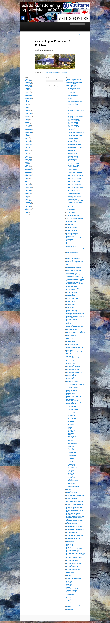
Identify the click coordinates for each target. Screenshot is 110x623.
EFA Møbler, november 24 (71, 310)
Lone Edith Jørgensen (73, 462)
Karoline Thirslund (72, 452)
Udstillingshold (52, 29)
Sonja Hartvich (69, 581)
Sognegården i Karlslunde (73, 197)
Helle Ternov (70, 434)
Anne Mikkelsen (71, 408)
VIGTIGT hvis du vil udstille (41, 29)
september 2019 (28, 174)
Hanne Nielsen (71, 433)
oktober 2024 (28, 97)
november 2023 (28, 113)
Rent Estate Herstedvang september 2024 (75, 554)
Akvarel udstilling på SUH (71, 212)
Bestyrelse (53, 23)
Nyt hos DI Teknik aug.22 (71, 523)
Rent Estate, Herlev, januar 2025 (73, 569)
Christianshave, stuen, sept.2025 (73, 282)
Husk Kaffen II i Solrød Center (74, 151)
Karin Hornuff (71, 451)
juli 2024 (27, 101)
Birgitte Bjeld (71, 421)
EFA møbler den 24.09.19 (73, 119)
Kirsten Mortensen (72, 455)
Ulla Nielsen (70, 482)
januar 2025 (27, 92)
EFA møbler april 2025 (71, 299)
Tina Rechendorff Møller (71, 591)
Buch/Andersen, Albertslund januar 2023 (75, 261)
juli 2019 (27, 177)
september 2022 (28, 132)
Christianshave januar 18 (71, 273)
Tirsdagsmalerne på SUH (71, 594)
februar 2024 (28, 108)
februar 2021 (28, 157)
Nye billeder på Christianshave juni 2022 (75, 516)
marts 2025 (27, 91)
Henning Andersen (72, 436)
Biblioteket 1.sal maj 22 (71, 234)
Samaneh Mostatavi (72, 474)
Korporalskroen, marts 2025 (72, 381)
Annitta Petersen (71, 415)
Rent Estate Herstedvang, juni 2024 (74, 556)
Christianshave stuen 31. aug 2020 (75, 116)
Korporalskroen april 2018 (73, 163)
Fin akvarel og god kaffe (71, 329)
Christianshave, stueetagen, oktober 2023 (75, 279)
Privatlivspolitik (34, 23)
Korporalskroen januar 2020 (74, 166)
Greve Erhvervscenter (72, 145)
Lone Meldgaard (71, 464)
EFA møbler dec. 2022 (71, 302)
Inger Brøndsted (71, 439)
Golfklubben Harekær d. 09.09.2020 (75, 142)
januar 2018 (27, 202)
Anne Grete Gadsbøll (72, 406)
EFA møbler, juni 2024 (71, 308)
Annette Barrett (71, 412)
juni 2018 (27, 194)
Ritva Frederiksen (70, 576)
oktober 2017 (28, 206)
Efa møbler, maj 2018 (72, 128)
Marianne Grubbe (71, 465)
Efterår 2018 (70, 131)
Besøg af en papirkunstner (73, 486)
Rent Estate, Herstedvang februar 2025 (74, 573)
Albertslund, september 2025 (72, 215)
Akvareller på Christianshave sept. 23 (74, 214)
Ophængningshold (70, 541)
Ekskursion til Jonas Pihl (71, 319)
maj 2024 (27, 104)
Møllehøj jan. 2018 (70, 491)
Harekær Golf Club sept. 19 (74, 148)
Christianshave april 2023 (71, 271)
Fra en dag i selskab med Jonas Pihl (76, 384)
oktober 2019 (28, 172)
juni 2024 (27, 103)
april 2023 (27, 122)
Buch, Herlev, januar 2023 (71, 260)
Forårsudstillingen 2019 (73, 140)
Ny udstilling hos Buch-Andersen (75, 178)
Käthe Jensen (71, 453)
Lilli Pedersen (71, 458)
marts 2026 (27, 79)
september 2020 (28, 160)
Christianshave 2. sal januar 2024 (73, 270)
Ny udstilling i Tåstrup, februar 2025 (74, 507)
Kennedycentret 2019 (72, 159)
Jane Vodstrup (69, 354)
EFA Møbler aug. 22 (70, 301)
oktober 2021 (28, 147)
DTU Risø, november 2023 (72, 298)
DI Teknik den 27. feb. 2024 (72, 291)
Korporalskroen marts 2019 (74, 169)
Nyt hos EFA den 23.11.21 (71, 525)
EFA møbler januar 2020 (73, 125)
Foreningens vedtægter (43, 23)
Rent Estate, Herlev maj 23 (72, 566)
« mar (49, 90)
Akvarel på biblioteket (71, 211)
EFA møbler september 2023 (72, 305)
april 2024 (27, 105)
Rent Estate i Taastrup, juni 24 (72, 560)
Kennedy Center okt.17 (73, 156)
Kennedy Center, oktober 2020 (74, 157)
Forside (27, 23)
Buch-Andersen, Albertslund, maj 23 (74, 258)
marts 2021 (27, 156)
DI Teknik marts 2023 (70, 289)
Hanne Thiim (69, 339)
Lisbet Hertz (69, 391)
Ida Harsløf (70, 437)
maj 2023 (27, 120)
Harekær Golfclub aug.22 (71, 342)
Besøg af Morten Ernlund (71, 230)
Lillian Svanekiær (70, 388)
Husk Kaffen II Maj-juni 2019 (74, 153)
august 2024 (28, 100)
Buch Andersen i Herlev (73, 95)
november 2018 (28, 188)
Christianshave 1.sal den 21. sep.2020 (76, 110)
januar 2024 (27, 110)
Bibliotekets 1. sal (70, 236)
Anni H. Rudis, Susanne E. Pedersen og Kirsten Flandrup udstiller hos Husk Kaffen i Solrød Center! (74, 220)
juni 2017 (27, 212)
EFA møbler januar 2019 (73, 123)
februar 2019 (28, 184)
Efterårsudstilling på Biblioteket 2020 (76, 134)
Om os (67, 539)
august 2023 (28, 117)
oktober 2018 (28, 190)
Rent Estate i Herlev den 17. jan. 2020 (76, 194)
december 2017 (28, 203)
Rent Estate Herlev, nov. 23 (72, 551)
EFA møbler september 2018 (74, 126)
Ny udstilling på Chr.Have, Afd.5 (73, 513)
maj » (60, 90)
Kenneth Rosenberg (70, 363)
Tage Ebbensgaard (72, 477)
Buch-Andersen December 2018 (75, 101)
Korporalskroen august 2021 (72, 369)
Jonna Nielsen (71, 446)
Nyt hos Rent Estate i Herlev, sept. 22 (74, 528)
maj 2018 (27, 196)
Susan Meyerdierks (72, 476)
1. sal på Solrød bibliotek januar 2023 (74, 82)
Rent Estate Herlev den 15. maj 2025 (74, 548)
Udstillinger (68, 606)
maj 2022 (27, 137)
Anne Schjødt (69, 217)
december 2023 (28, 111)
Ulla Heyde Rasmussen (73, 480)
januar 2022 (27, 142)
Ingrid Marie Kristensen (73, 442)
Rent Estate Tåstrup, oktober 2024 (73, 563)
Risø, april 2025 (69, 575)
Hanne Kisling (71, 431)
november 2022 (28, 129)
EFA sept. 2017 (71, 129)
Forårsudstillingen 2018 (73, 138)
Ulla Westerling (71, 483)
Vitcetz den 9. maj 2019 (73, 387)
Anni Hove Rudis (70, 222)
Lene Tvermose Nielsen (73, 456)
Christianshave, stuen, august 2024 (74, 280)
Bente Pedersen (69, 224)
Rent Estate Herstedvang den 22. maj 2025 (75, 553)
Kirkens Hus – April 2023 (71, 365)
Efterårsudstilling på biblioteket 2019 (76, 132)
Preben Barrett (71, 470)
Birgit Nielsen (71, 419)
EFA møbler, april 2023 (71, 307)
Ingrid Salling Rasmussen (73, 443)
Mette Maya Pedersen (72, 467)
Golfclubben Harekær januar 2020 (75, 141)
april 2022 (27, 138)
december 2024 (28, 94)
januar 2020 (27, 168)
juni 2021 (27, 151)
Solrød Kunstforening (53, 72)
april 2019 (27, 181)
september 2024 (28, 98)
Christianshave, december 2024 (73, 276)
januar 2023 (27, 126)
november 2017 (28, 205)
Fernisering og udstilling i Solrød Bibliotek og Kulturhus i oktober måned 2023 (74, 327)
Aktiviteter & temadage (30, 26)
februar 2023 (28, 125)
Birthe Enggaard (71, 422)
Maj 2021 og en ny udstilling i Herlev (74, 396)
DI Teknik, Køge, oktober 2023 (72, 292)
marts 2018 (27, 199)
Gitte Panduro (71, 428)
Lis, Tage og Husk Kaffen (71, 390)
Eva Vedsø (70, 427)
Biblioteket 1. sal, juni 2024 (72, 233)
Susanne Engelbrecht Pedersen (73, 588)
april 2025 (27, 89)
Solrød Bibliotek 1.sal (72, 199)
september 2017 (28, 208)
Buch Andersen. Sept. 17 (73, 100)
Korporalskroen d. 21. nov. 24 (72, 371)
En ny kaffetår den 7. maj (71, 322)
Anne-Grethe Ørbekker (73, 409)
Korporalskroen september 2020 (75, 172)
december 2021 (28, 144)
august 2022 (28, 134)
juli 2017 (27, 211)
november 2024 (28, 95)
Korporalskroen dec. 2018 (73, 165)
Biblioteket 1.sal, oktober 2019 (74, 94)
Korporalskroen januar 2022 (72, 374)
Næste (83, 34)
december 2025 (28, 83)
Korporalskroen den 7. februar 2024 (74, 372)
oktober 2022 (28, 131)
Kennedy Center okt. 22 (71, 362)
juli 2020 (27, 163)
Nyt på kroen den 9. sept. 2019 (74, 190)
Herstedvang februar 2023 (72, 344)
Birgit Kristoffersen (72, 418)
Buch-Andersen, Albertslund (72, 257)
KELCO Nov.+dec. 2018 (73, 154)
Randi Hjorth (70, 471)
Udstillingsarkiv (58, 26)
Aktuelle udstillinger (49, 26)
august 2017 (28, 209)
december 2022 (28, 128)
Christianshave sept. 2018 (73, 114)
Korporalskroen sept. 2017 (73, 171)
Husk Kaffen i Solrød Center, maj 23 (74, 351)
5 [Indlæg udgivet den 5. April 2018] (54, 83)
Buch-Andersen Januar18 (73, 104)
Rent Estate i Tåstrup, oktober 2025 (74, 562)
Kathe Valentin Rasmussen (72, 360)
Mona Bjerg (68, 488)
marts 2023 (27, 123)
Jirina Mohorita (71, 445)
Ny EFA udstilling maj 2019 (73, 174)
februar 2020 (28, 166)
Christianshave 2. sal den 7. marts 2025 (74, 268)
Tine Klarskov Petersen (71, 593)
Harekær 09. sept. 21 (70, 341)
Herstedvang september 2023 (72, 345)
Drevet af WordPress (55, 618)
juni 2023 (27, 119)
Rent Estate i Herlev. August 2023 (73, 559)
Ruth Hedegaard (71, 473)
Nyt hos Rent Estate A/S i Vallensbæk (74, 526)
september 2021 (28, 148)
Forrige (78, 34)
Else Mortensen (69, 320)
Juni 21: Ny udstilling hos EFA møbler (74, 357)
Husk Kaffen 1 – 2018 (72, 150)
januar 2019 (27, 185)
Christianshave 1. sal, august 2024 (73, 267)
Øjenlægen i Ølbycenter (73, 191)
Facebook (68, 323)
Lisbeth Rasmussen (70, 393)
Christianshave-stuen (72, 117)
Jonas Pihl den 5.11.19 (73, 385)
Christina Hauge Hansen (71, 285)
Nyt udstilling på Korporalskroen (73, 538)
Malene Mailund (69, 397)
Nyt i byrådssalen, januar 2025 (72, 532)
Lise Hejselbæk (69, 394)
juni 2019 (27, 178)
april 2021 (27, 154)
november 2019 (28, 171)
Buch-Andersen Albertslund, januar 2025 (75, 251)
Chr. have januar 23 (70, 265)
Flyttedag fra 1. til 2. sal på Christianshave (75, 332)
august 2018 (28, 193)
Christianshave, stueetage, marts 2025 (74, 277)
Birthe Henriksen (71, 425)
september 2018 (28, 191)
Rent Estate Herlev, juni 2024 (72, 550)
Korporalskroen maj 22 (71, 375)
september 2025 (28, 86)
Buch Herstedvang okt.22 (71, 246)
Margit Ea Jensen (70, 399)
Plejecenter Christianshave (74, 193)
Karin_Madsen (69, 359)
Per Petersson (71, 468)
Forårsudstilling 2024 (71, 334)
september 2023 (28, 116)
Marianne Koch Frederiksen (72, 400)
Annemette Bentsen (72, 411)
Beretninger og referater (71, 227)
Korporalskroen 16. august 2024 (73, 366)
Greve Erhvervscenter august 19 (75, 147)
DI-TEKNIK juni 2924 (70, 295)
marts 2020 (27, 165)
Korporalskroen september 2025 (73, 379)
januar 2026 (27, 82)
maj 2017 (27, 214)
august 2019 (28, 175)
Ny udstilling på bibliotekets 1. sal (73, 508)
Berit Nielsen (69, 228)
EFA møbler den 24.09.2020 (74, 120)
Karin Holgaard (71, 449)
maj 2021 (27, 153)
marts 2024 (27, 107)
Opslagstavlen (40, 26)
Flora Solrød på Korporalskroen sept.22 (74, 331)
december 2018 (28, 187)
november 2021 (28, 145)
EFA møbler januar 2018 (73, 122)
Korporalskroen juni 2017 (73, 168)
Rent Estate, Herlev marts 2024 (73, 568)
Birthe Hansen (71, 424)
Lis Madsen (70, 461)
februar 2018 (28, 200)
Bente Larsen (71, 416)
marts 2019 (27, 183)
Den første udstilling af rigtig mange (74, 288)
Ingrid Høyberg (71, 440)
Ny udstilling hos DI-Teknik (72, 498)
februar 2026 (28, 80)
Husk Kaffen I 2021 (70, 350)
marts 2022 (27, 140)
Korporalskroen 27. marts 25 (72, 368)
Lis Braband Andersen (73, 459)
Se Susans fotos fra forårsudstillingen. (74, 578)
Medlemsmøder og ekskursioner (73, 485)
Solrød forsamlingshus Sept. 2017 (75, 200)
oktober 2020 (28, 159)
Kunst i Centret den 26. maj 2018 (75, 88)
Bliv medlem (59, 23)
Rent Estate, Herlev (70, 565)
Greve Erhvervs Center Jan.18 (74, 144)
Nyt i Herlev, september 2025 (72, 533)
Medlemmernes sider (30, 29)
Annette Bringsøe (71, 414)
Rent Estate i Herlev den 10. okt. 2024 (74, 557)
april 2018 (27, 197)
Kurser (67, 382)
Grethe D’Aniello (71, 430)
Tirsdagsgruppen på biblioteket (74, 205)
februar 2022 (28, 141)
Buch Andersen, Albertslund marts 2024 (75, 245)
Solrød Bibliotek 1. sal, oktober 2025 (74, 579)
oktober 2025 (28, 85)
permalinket (64, 72)
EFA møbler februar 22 (71, 304)
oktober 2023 (28, 114)
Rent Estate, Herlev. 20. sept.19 (74, 196)
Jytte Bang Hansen (72, 448)
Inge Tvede (68, 353)
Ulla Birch (70, 479)
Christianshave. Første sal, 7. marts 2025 (75, 283)
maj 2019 (27, 180)
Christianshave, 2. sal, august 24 (73, 274)
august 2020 (28, 162)
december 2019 (28, 169)
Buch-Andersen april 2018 (73, 103)
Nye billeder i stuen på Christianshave (74, 514)
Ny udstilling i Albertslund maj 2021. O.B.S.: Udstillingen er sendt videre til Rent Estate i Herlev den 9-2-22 (74, 501)
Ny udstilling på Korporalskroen (75, 181)
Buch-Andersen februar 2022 (72, 252)
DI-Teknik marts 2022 (70, 297)
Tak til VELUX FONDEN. (71, 590)
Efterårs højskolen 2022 (71, 311)
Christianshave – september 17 (74, 108)
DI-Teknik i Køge (69, 294)
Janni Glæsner (69, 356)
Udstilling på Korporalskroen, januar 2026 (75, 605)
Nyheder (46, 72)
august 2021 (28, 150)
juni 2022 (27, 135)
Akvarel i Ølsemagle (70, 209)
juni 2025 (27, 88)
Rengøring (68, 547)
